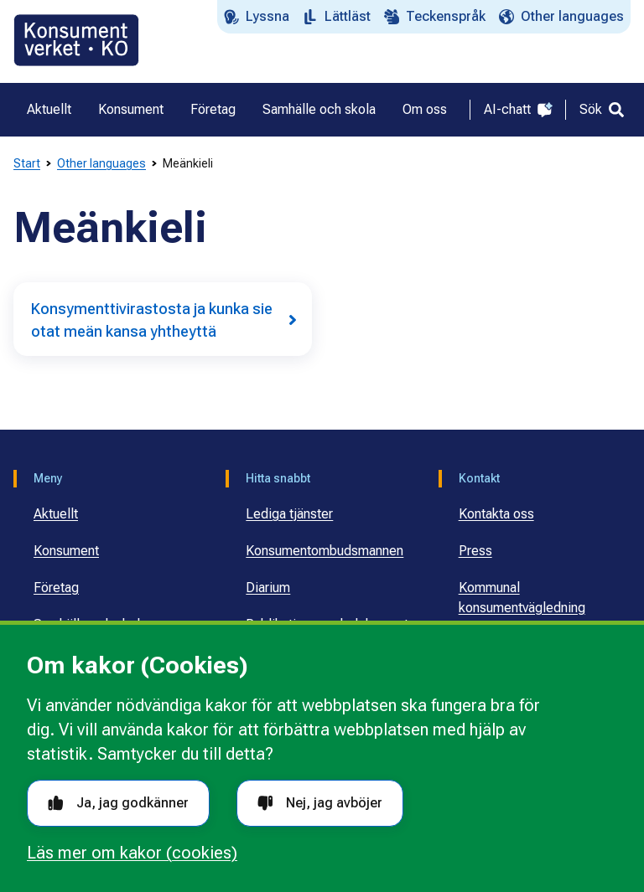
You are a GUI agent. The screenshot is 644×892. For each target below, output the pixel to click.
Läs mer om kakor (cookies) (132, 853)
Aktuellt (56, 514)
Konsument (66, 551)
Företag (56, 588)
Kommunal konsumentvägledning (522, 598)
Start (26, 163)
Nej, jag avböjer (319, 803)
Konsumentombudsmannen (324, 551)
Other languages (101, 163)
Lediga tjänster (289, 514)
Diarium (268, 588)
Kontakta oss (496, 514)
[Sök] (602, 109)
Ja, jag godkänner (118, 803)
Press (475, 551)
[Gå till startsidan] (76, 40)
